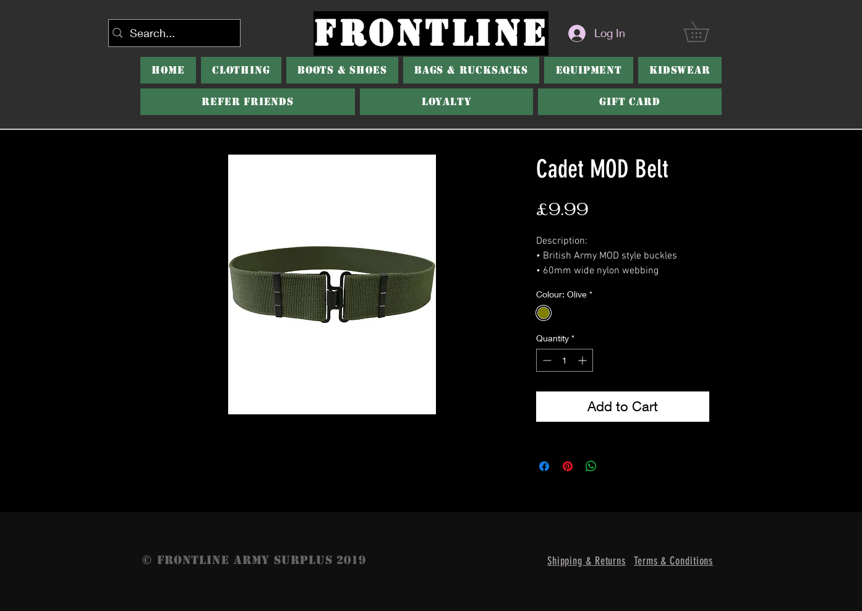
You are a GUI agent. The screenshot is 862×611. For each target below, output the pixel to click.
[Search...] (172, 33)
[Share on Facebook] (544, 466)
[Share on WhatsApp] (591, 466)
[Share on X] (614, 466)
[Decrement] (545, 360)
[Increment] (583, 360)
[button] (706, 31)
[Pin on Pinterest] (567, 466)
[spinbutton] (564, 360)
